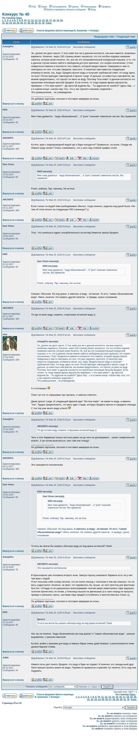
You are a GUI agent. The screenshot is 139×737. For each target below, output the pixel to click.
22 (7, 23)
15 (43, 20)
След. (49, 23)
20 (61, 20)
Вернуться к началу (13, 103)
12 (32, 20)
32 (43, 23)
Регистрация (88, 6)
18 (54, 20)
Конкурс (94, 30)
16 (47, 20)
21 (3, 23)
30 (36, 23)
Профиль (105, 6)
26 (21, 23)
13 (36, 20)
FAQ (32, 6)
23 (10, 23)
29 (32, 23)
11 (29, 20)
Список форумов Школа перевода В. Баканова (62, 30)
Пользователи (57, 6)
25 (18, 23)
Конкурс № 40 (15, 14)
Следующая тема (126, 36)
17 (50, 20)
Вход (92, 9)
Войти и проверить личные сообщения (65, 9)
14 (39, 20)
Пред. (19, 18)
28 (29, 23)
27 (25, 23)
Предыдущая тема (104, 36)
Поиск (42, 6)
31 (39, 23)
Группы (74, 6)
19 (58, 20)
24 (14, 23)
